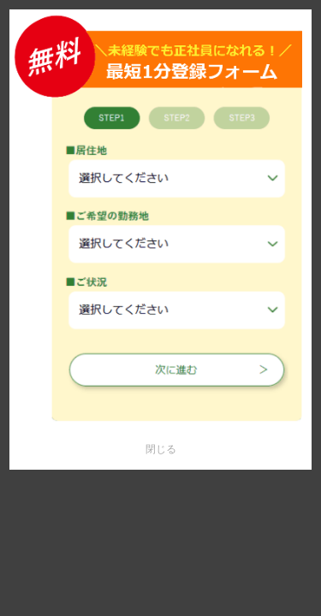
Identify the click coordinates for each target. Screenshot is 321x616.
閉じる (161, 449)
